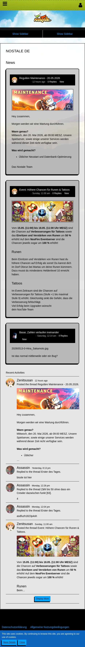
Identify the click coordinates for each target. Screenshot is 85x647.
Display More (42, 598)
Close (22, 642)
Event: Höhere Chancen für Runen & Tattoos (44, 189)
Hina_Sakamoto (27, 336)
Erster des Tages (50, 471)
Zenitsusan (24, 81)
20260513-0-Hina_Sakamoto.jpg (30, 348)
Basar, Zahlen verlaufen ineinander (39, 332)
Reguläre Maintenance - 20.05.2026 (39, 78)
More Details (9, 642)
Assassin (23, 468)
